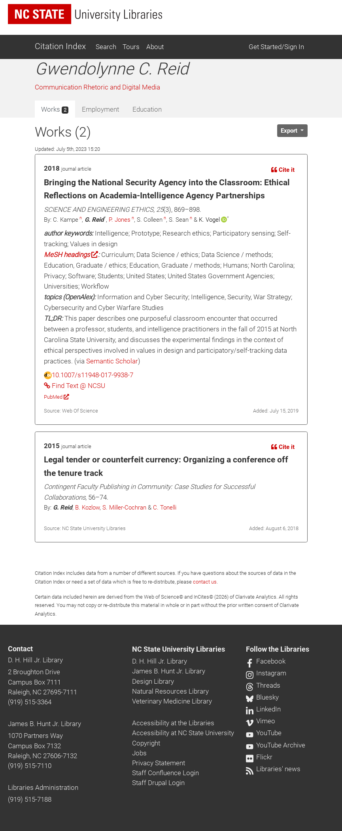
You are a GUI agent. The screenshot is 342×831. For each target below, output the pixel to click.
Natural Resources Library (170, 691)
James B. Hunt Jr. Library (44, 724)
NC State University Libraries (178, 649)
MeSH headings (71, 255)
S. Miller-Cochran (124, 507)
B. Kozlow (87, 507)
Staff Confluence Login (165, 773)
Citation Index (60, 46)
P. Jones (119, 219)
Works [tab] (54, 109)
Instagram (266, 673)
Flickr (259, 757)
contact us (205, 582)
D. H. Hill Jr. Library (35, 660)
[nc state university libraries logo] (85, 14)
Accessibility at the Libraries (173, 723)
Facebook (265, 661)
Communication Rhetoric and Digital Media (97, 87)
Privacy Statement (158, 763)
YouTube (264, 733)
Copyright (146, 743)
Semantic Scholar (112, 361)
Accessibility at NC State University (183, 733)
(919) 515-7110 (29, 766)
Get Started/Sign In (276, 47)
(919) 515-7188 (29, 799)
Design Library (153, 681)
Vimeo (260, 721)
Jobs (139, 753)
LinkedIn (263, 709)
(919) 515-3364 (29, 702)
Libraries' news (273, 769)
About (155, 47)
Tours (131, 47)
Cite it (283, 169)
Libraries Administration (43, 787)
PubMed (56, 397)
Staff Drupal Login (158, 783)
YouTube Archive (275, 745)
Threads (263, 685)
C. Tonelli (164, 507)
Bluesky (262, 697)
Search (106, 47)
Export (290, 130)
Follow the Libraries (277, 649)
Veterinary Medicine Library (172, 701)
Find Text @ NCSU (74, 386)
